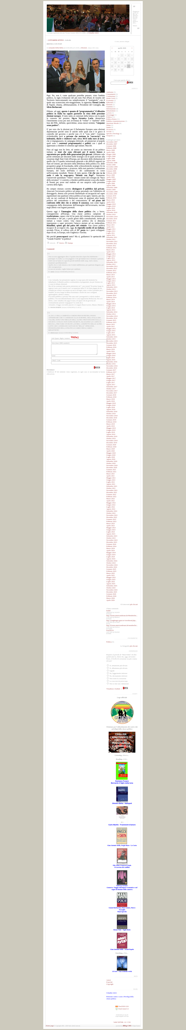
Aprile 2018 (110, 401)
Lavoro (108, 113)
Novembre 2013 (111, 291)
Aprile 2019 (110, 426)
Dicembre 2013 (111, 293)
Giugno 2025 (110, 579)
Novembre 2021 (111, 490)
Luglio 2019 (110, 432)
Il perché (109, 982)
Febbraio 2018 (111, 397)
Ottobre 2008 (110, 165)
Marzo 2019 (110, 424)
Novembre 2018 (111, 416)
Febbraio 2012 (111, 248)
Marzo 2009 (110, 175)
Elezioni (84, 48)
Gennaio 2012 (111, 246)
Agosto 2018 (110, 409)
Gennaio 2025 (111, 569)
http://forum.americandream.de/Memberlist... (121, 615)
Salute (108, 125)
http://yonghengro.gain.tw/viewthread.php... (121, 620)
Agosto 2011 (110, 235)
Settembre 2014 (111, 312)
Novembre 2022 (111, 515)
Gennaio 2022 (111, 494)
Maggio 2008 (110, 154)
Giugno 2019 (110, 430)
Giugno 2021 (110, 480)
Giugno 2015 (110, 331)
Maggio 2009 (110, 179)
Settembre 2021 (111, 486)
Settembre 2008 (111, 163)
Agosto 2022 (110, 509)
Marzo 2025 (110, 573)
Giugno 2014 (110, 306)
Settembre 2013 (111, 287)
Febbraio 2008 (111, 148)
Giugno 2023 (110, 530)
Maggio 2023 (110, 528)
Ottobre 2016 (110, 364)
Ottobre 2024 (110, 563)
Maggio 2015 (110, 329)
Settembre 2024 (111, 561)
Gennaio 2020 (111, 445)
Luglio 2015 (110, 333)
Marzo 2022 (110, 499)
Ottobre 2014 (110, 314)
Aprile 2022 (110, 501)
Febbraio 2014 (111, 297)
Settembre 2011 (111, 237)
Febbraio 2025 (111, 571)
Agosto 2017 (110, 385)
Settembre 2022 (111, 511)
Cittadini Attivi (93, 33)
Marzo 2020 (110, 449)
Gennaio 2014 (111, 295)
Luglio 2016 (110, 358)
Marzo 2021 (110, 474)
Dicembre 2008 (111, 169)
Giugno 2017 (110, 380)
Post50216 (110, 630)
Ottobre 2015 (110, 339)
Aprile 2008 (110, 152)
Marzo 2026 (110, 598)
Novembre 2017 (111, 391)
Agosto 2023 (110, 534)
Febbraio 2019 (111, 422)
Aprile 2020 (110, 451)
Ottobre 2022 (110, 513)
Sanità (108, 127)
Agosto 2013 (110, 285)
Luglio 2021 (110, 482)
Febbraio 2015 (111, 322)
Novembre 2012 (111, 266)
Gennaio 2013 (111, 270)
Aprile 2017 (110, 376)
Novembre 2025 (111, 590)
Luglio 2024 (110, 557)
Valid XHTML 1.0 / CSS (121, 1022)
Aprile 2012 (110, 252)
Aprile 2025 (110, 575)
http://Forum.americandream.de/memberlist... (122, 625)
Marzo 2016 (110, 349)
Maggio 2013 (110, 279)
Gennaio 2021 (111, 470)
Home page (50, 1026)
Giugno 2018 (110, 405)
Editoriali (109, 102)
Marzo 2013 (110, 275)
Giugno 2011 (110, 231)
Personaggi (110, 115)
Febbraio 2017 (111, 372)
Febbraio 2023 (111, 521)
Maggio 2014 (110, 304)
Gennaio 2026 (111, 594)
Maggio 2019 (110, 428)
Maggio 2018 (110, 403)
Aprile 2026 (110, 600)
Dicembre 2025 (111, 592)
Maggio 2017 (110, 378)
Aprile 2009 (110, 177)
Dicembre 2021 (111, 492)
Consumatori (110, 94)
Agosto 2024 (110, 559)
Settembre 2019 (111, 436)
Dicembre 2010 (111, 219)
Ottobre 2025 (110, 588)
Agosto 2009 (110, 185)
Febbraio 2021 (111, 472)
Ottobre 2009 (110, 190)
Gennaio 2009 (111, 171)
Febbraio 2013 (111, 273)
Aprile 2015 (110, 326)
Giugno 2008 (110, 156)
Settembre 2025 (111, 586)
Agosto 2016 (110, 360)
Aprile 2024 (110, 550)
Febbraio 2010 (111, 198)
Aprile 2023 (110, 526)
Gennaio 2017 (111, 370)
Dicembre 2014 (111, 318)
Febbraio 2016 (111, 347)
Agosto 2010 (110, 210)
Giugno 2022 (110, 505)
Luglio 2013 (110, 283)
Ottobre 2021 (110, 488)
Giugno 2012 (110, 256)
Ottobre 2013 (110, 289)
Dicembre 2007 (111, 144)
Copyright (109, 984)
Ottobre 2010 (110, 214)
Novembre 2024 (111, 565)
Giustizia (109, 107)
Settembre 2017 (111, 387)
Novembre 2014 (111, 316)
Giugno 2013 (110, 281)
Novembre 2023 (111, 540)
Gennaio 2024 (111, 544)
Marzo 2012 (110, 250)
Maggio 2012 (110, 254)
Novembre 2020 (111, 465)
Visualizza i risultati (113, 689)
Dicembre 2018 (111, 418)
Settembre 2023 (111, 536)
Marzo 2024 (110, 548)
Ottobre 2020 (110, 463)
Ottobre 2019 (110, 438)
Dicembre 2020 (111, 467)
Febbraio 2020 (111, 447)
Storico (60, 243)
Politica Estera (111, 119)
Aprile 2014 (110, 302)
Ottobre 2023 (110, 538)
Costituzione (110, 96)
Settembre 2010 (111, 212)
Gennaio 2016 (111, 345)
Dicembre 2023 (111, 542)
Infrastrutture (110, 111)
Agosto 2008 (110, 161)
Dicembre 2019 (111, 443)
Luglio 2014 (110, 308)
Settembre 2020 (111, 461)
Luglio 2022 (110, 507)
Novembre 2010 (111, 217)
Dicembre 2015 (111, 343)
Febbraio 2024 (111, 546)
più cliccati (134, 604)
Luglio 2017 (110, 382)
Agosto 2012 (110, 260)
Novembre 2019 (111, 441)
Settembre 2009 (111, 187)
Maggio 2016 (110, 353)
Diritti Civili (110, 98)
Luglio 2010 (110, 208)
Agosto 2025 (110, 584)
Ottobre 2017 (110, 389)
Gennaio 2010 (111, 196)
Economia (109, 100)
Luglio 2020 (110, 457)
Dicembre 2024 (111, 567)
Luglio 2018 (110, 407)
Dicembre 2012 (111, 268)
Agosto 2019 (110, 434)
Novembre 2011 (111, 241)
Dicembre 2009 (111, 194)
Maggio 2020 (110, 453)
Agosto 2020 (110, 459)
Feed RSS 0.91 (122, 1006)
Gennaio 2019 (111, 420)
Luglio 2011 (110, 233)
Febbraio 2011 (111, 223)
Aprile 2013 (110, 277)
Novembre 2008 (111, 167)
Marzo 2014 (110, 299)
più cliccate (134, 646)
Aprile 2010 (110, 202)
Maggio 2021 (110, 478)
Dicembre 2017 (111, 393)
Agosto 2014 (110, 310)
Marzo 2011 (110, 225)
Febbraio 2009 (111, 173)
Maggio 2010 (110, 204)
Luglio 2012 (110, 258)
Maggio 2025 (110, 577)
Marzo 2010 (110, 200)
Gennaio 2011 (111, 221)
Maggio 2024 (110, 552)
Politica (109, 117)
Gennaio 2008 (111, 146)
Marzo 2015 (110, 324)
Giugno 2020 (110, 455)
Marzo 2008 (110, 150)
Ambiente (109, 92)
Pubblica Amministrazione (115, 121)
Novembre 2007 (111, 142)
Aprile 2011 (110, 227)
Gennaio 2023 (111, 519)
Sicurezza (109, 129)
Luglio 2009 (110, 183)
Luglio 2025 (110, 582)
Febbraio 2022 (111, 497)
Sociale (108, 131)
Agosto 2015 (110, 335)
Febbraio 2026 (111, 596)
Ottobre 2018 (110, 414)
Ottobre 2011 (110, 239)
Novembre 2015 (111, 341)
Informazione (111, 109)
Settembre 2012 (111, 262)
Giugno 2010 (110, 206)
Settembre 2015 (111, 337)
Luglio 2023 (110, 532)
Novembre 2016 (111, 366)
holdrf (108, 611)
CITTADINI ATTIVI (56, 40)
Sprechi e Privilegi (112, 134)
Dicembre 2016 (111, 368)
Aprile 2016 (110, 351)
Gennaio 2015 (111, 320)
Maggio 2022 (110, 503)
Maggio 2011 (110, 229)
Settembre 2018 (111, 411)
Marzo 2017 (110, 374)
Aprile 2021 (110, 476)
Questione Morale (112, 123)
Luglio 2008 (110, 158)
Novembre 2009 (111, 192)
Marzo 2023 (110, 523)
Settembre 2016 (111, 362)
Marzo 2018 (110, 399)
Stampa (69, 243)
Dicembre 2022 (111, 517)
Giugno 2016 (110, 355)
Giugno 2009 (110, 181)
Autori (108, 980)
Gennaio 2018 (111, 395)
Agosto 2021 (110, 484)
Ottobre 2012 (110, 264)
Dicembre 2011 (111, 243)
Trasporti (109, 136)
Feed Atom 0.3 (122, 1009)
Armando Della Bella (55, 48)
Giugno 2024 (110, 555)
